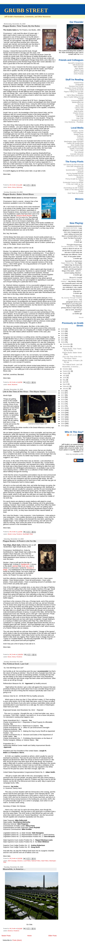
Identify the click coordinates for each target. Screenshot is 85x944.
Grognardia (79, 84)
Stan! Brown (79, 68)
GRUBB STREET (26, 10)
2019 (63, 391)
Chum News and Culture (74, 156)
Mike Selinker (78, 67)
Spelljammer (25, 564)
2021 (63, 340)
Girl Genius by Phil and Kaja (73, 164)
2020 (63, 342)
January (66, 388)
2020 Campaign (12, 860)
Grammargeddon (77, 100)
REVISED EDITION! (70, 228)
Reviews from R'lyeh (76, 86)
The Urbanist (78, 152)
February (66, 386)
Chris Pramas (78, 74)
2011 (63, 408)
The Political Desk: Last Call (15, 664)
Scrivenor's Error (77, 120)
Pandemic (19, 534)
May (64, 380)
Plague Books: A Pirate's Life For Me (19, 541)
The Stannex (77, 296)
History (14, 187)
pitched (15, 566)
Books (9, 187)
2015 (63, 399)
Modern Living (12, 534)
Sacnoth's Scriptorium (75, 63)
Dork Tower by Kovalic (75, 193)
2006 (63, 419)
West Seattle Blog (77, 145)
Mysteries (14, 384)
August (65, 373)
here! (81, 54)
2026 (63, 329)
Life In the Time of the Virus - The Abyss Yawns (24, 391)
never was (25, 566)
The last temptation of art (69, 246)
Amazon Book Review (24, 215)
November (67, 346)
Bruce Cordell (78, 72)
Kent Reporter (78, 132)
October (66, 369)
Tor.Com (80, 104)
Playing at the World (76, 90)
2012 (63, 406)
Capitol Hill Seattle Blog (75, 143)
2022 (63, 338)
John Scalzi (79, 115)
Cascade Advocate (76, 154)
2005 (63, 421)
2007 (63, 417)
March (65, 384)
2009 (63, 413)
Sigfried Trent (78, 70)
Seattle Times (78, 134)
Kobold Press (78, 83)
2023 (63, 335)
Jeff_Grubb (73, 435)
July (64, 375)
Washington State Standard (73, 141)
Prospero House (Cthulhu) (74, 88)
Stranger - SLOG (77, 131)
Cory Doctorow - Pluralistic (74, 122)
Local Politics (27, 860)
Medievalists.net (77, 102)
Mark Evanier (78, 111)
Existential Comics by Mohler (73, 182)
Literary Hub (79, 108)
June (65, 377)
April (64, 382)
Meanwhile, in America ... (14, 869)
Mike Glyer (79, 109)
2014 (63, 402)
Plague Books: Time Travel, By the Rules (21, 26)
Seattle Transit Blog (76, 149)
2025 (63, 331)
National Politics (36, 860)
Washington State (28, 534)
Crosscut (80, 138)
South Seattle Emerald (75, 147)
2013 (63, 404)
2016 (63, 397)
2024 (63, 333)
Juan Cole (79, 118)
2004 (63, 423)
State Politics (45, 860)
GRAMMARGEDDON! (74, 226)
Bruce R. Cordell (76, 277)
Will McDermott (78, 65)
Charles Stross (78, 113)
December (67, 344)
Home (29, 936)
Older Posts (52, 936)
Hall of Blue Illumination (75, 95)
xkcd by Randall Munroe (74, 173)
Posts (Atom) (17, 940)
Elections (20, 860)
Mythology (19, 187)
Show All (81, 317)
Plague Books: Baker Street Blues (18, 194)
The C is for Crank (77, 150)
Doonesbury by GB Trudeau (73, 188)
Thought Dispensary (74, 245)
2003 (63, 426)
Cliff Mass (79, 116)
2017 (63, 395)
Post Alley (79, 140)
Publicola (80, 136)
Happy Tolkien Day (67, 263)
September (67, 371)
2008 (63, 415)
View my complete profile (74, 454)
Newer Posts (6, 936)
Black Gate (79, 106)
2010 (63, 410)
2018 (63, 393)
